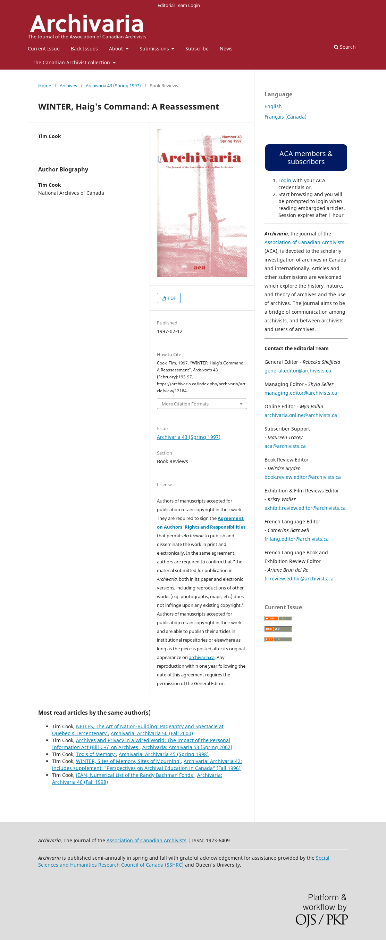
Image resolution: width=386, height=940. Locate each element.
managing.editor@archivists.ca (301, 392)
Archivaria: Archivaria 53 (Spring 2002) (187, 747)
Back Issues (84, 48)
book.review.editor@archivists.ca (303, 477)
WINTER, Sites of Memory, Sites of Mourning (128, 761)
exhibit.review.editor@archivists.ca (305, 508)
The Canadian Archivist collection (72, 62)
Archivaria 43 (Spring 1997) (113, 85)
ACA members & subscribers (306, 157)
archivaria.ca (202, 657)
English (273, 106)
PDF (171, 298)
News (226, 48)
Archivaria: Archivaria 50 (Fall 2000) (152, 733)
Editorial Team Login (179, 5)
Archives (68, 85)
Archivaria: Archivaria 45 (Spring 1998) (164, 754)
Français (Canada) (286, 116)
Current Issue (44, 48)
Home (44, 85)
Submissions (155, 48)
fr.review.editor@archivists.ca (299, 578)
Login (284, 180)
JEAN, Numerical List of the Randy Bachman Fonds (135, 775)
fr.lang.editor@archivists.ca (297, 539)
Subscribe (197, 48)
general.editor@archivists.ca (298, 370)
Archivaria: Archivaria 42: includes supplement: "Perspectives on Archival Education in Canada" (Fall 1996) (147, 764)
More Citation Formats (185, 404)
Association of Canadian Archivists (304, 242)
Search (345, 46)
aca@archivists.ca (285, 446)
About (116, 48)
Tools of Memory (96, 754)
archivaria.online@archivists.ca (301, 415)
